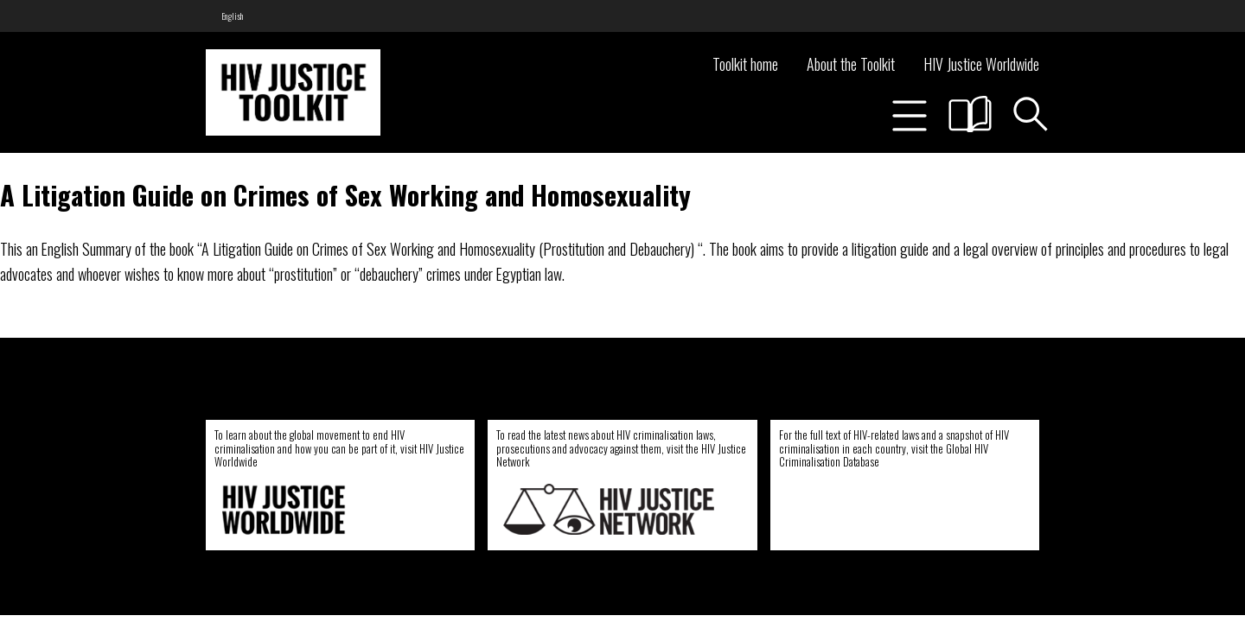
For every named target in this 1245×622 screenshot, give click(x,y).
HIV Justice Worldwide (981, 64)
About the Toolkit (851, 64)
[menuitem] (232, 16)
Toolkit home (745, 64)
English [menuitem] (232, 16)
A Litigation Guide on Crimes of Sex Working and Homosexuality (345, 194)
